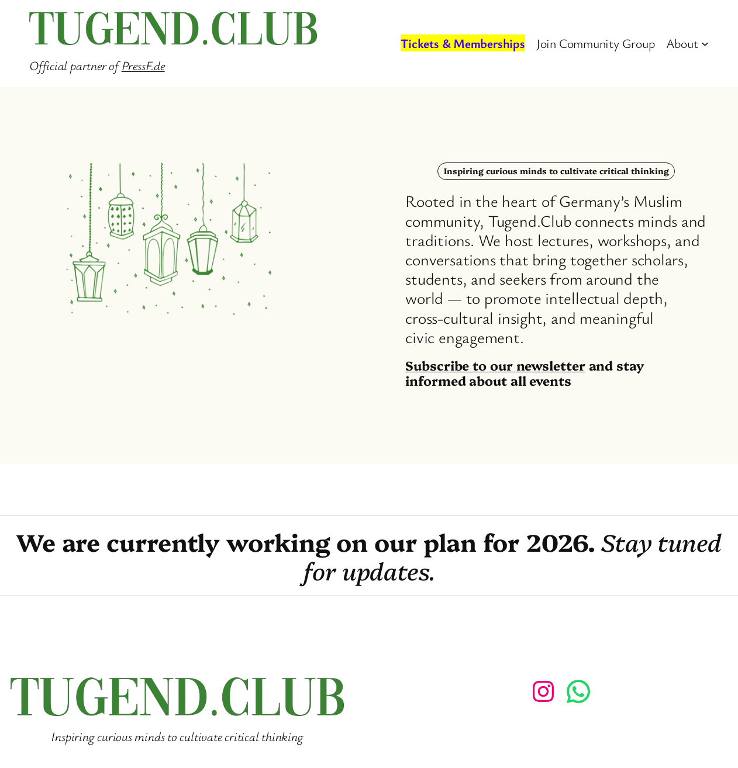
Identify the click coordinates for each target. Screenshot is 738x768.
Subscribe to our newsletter (495, 365)
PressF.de (143, 65)
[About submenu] (705, 43)
